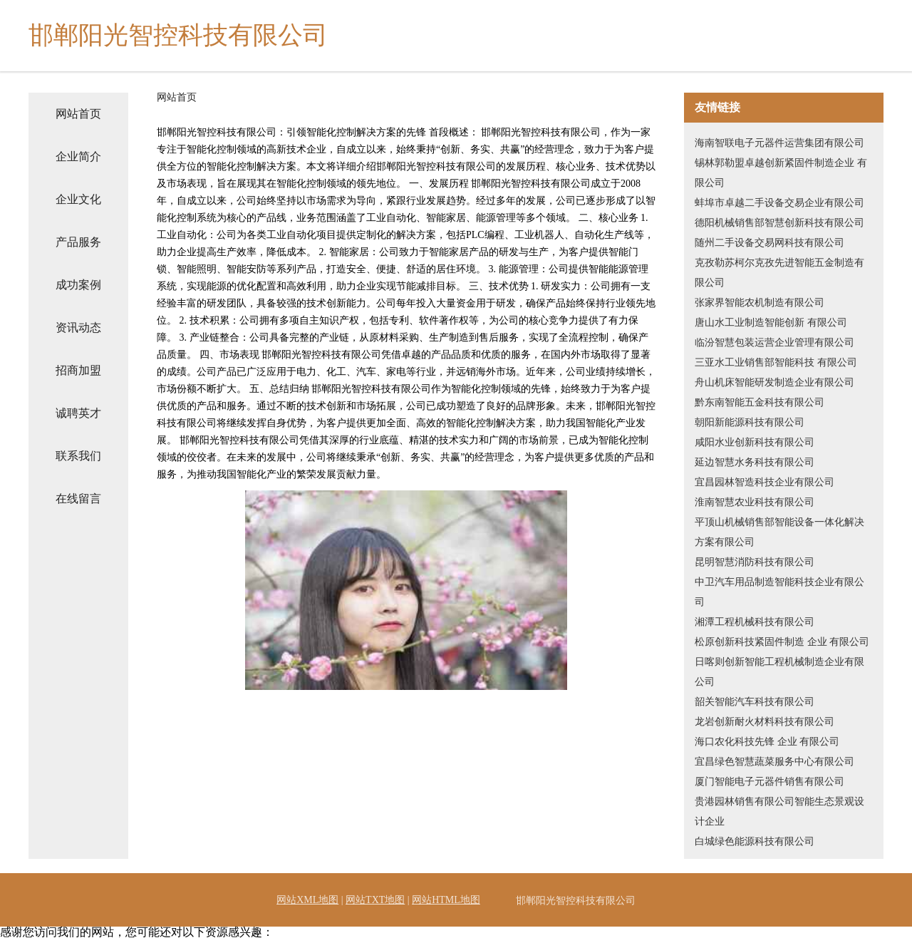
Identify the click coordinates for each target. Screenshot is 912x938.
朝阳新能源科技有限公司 (749, 422)
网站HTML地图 (446, 900)
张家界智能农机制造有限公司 (759, 302)
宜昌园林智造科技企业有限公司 (764, 482)
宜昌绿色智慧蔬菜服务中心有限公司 (774, 761)
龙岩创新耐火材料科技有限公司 (764, 721)
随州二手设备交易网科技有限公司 (769, 242)
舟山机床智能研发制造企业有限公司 (774, 382)
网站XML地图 (307, 900)
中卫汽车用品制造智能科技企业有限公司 (779, 592)
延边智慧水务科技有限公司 (754, 462)
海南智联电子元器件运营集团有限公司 (779, 143)
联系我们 (78, 456)
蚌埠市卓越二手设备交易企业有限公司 (779, 202)
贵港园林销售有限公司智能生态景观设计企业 (779, 811)
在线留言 (78, 499)
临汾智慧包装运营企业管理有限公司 (774, 342)
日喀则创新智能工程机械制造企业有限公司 (779, 671)
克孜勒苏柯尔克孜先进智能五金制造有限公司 (779, 272)
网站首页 (78, 114)
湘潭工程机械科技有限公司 (754, 622)
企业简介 (78, 156)
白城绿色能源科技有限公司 (754, 841)
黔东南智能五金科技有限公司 (759, 402)
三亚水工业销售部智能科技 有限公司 (776, 362)
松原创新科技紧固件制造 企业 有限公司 (782, 641)
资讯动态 (78, 327)
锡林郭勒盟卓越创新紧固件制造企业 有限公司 (781, 173)
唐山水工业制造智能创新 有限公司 (771, 322)
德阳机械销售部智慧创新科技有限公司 (779, 222)
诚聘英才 (78, 413)
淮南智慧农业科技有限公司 (754, 502)
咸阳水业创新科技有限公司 (754, 442)
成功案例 (78, 285)
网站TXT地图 (375, 900)
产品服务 (78, 242)
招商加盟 (78, 370)
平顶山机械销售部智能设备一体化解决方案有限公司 (779, 532)
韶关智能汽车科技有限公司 (754, 701)
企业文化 (78, 199)
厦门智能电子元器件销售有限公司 (769, 781)
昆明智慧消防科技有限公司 (754, 562)
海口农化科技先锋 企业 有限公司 (767, 741)
